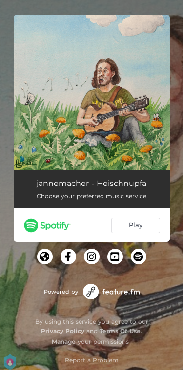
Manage (64, 341)
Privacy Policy (62, 330)
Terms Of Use (120, 330)
